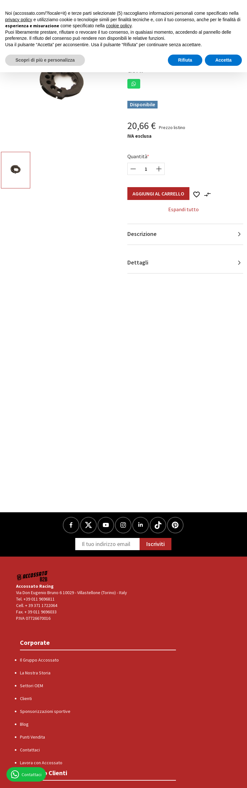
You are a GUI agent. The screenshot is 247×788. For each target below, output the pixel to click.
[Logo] (33, 576)
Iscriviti (155, 544)
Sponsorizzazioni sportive (45, 711)
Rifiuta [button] (185, 60)
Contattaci (30, 750)
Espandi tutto (183, 209)
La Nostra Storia (35, 673)
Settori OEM (31, 685)
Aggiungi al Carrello (158, 193)
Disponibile (142, 104)
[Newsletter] (107, 544)
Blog (24, 724)
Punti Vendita (32, 737)
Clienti (26, 698)
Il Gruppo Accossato (39, 660)
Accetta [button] (223, 60)
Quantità (137, 156)
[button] (133, 84)
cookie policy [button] (119, 25)
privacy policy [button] (18, 19)
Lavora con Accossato (41, 763)
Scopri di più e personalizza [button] (45, 60)
